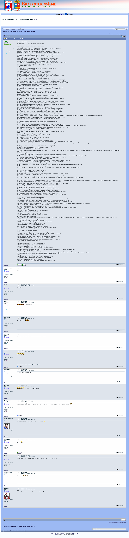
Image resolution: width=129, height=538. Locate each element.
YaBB (56, 534)
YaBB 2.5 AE (75, 533)
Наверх (6, 265)
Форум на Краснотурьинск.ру (10, 31)
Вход (35, 19)
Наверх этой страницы (19, 530)
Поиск (18, 29)
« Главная (6, 530)
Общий (20, 31)
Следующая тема (121, 33)
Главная (7, 29)
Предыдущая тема (113, 33)
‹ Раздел (11, 530)
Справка (13, 29)
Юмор (24, 31)
